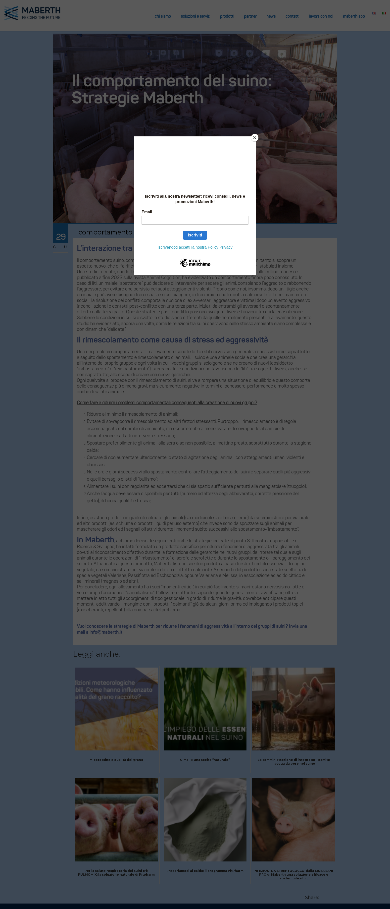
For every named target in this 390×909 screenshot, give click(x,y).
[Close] (254, 137)
